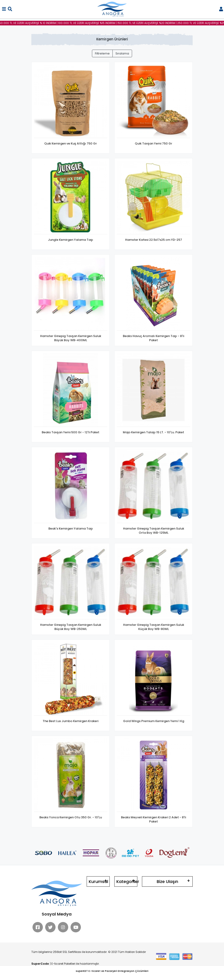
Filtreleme (102, 53)
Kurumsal (98, 881)
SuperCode (40, 964)
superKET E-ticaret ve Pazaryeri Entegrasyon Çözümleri (112, 971)
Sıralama (122, 53)
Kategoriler (126, 881)
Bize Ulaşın (167, 881)
